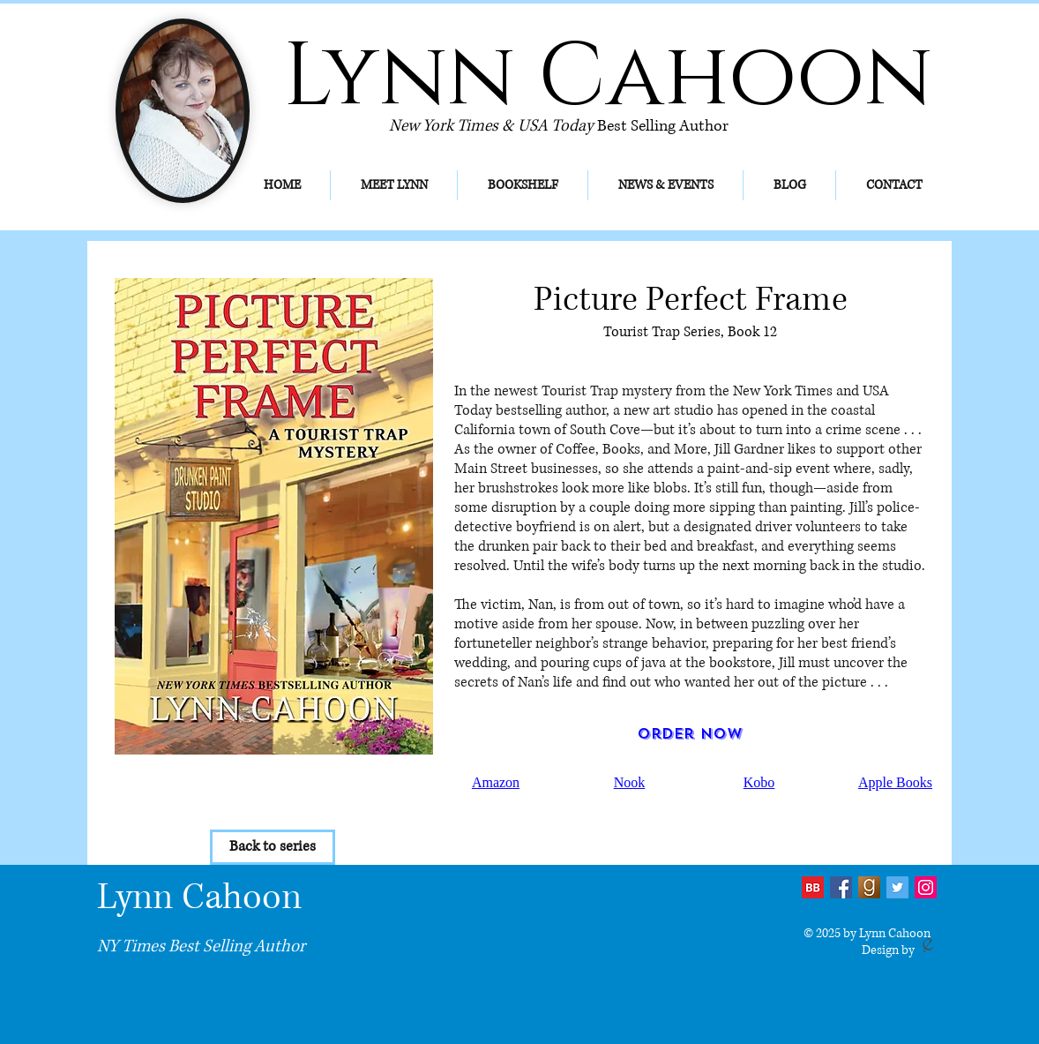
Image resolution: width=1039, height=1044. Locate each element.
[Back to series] (272, 847)
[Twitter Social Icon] (897, 887)
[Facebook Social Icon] (841, 887)
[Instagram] (926, 887)
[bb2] (813, 887)
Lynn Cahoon (199, 897)
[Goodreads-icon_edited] (869, 887)
